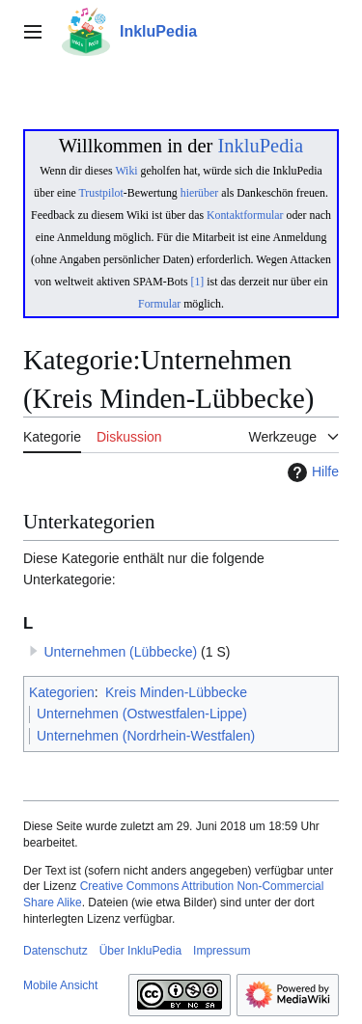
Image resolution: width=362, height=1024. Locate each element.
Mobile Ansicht (60, 985)
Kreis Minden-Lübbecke (176, 692)
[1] (198, 281)
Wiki (126, 170)
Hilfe (311, 472)
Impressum (221, 950)
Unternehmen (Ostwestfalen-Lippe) (142, 713)
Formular (159, 303)
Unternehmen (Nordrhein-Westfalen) (146, 735)
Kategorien (62, 692)
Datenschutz (55, 950)
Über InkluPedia (140, 950)
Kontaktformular (245, 215)
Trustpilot (101, 193)
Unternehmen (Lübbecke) (120, 652)
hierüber (199, 193)
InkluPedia (260, 145)
